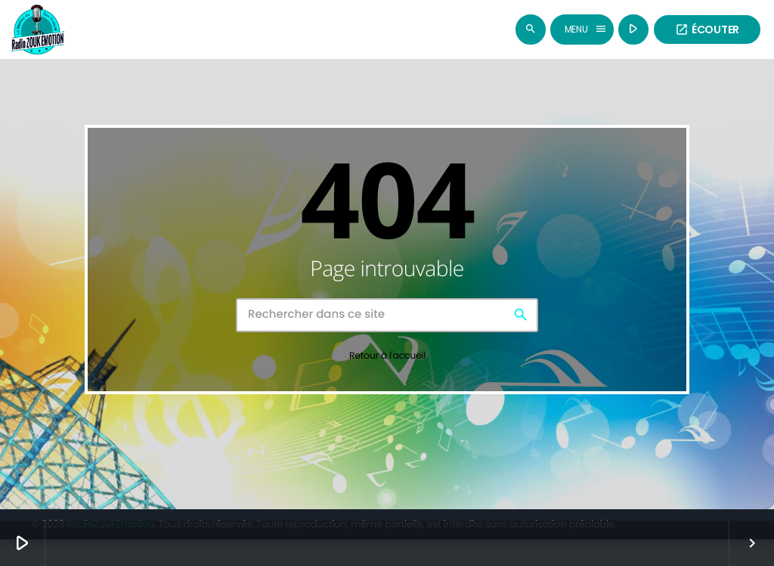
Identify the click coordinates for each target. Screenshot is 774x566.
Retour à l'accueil (387, 359)
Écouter (707, 29)
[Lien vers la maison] (37, 29)
